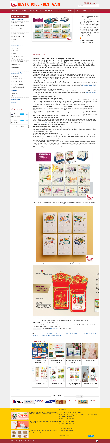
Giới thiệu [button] (23, 10)
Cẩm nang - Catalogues (17, 59)
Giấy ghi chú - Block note (17, 36)
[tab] (39, 54)
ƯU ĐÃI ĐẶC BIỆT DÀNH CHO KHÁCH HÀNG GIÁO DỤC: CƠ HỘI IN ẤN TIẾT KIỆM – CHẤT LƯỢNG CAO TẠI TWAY (43, 413)
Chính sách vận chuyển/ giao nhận (67, 433)
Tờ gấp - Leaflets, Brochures (18, 70)
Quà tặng (14, 102)
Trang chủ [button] (15, 10)
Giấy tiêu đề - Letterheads (17, 25)
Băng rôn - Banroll (16, 64)
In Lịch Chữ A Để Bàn (57, 383)
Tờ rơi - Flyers (14, 48)
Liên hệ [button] (78, 10)
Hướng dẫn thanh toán (64, 435)
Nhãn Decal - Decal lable (17, 56)
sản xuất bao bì (44, 122)
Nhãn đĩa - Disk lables (16, 31)
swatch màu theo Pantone (39, 78)
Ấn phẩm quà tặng (16, 73)
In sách (13, 42)
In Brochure (14, 51)
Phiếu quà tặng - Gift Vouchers (19, 61)
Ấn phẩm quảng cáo (17, 45)
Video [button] (84, 10)
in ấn (87, 92)
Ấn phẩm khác (15, 99)
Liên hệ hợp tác (20, 126)
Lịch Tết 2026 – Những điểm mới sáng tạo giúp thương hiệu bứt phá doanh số (43, 422)
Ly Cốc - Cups (14, 76)
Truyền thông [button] (69, 10)
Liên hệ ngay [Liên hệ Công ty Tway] (37, 328)
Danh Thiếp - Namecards (17, 22)
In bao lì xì (14, 39)
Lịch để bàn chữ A (40, 383)
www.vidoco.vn (38, 441)
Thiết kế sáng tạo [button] (49, 10)
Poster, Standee (15, 67)
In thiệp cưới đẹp (90, 360)
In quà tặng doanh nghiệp (17, 87)
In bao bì (13, 53)
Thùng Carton (14, 93)
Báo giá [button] (92, 10)
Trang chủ (14, 106)
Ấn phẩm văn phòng (17, 19)
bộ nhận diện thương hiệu (88, 85)
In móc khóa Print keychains (18, 81)
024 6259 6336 (54, 328)
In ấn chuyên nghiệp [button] (35, 10)
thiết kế (91, 92)
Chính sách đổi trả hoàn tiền (66, 428)
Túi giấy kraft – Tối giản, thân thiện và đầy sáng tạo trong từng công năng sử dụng (42, 431)
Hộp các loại (14, 96)
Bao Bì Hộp (14, 90)
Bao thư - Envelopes (16, 28)
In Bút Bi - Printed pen (16, 79)
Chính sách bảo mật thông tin (66, 430)
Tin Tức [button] (60, 10)
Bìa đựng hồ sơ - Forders (17, 33)
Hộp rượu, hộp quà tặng (17, 84)
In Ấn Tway (24, 441)
